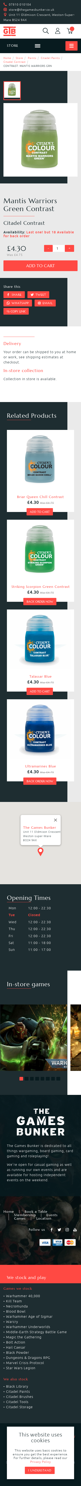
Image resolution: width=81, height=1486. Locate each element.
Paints (32, 58)
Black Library (17, 1386)
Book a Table (36, 1211)
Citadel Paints (50, 58)
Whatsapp (18, 303)
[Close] (55, 807)
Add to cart (40, 266)
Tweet (38, 295)
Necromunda (17, 1306)
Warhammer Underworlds (28, 1327)
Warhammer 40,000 (23, 1296)
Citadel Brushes (19, 1397)
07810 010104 (20, 4)
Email (45, 303)
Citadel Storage (19, 1407)
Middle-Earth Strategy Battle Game (36, 1332)
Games (20, 1218)
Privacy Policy (40, 1461)
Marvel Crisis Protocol (25, 1363)
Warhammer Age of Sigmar (29, 1316)
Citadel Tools (17, 1402)
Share (14, 295)
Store (19, 58)
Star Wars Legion (20, 1368)
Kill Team (14, 1301)
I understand (39, 1470)
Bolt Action (15, 1342)
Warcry (12, 1322)
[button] (21, 1079)
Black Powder (17, 1352)
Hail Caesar (15, 1347)
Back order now (40, 601)
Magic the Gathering (23, 1337)
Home (7, 58)
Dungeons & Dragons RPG (28, 1358)
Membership (25, 1215)
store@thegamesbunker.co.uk (31, 9)
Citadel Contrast (14, 61)
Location (43, 1218)
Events (52, 1215)
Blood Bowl (15, 1311)
